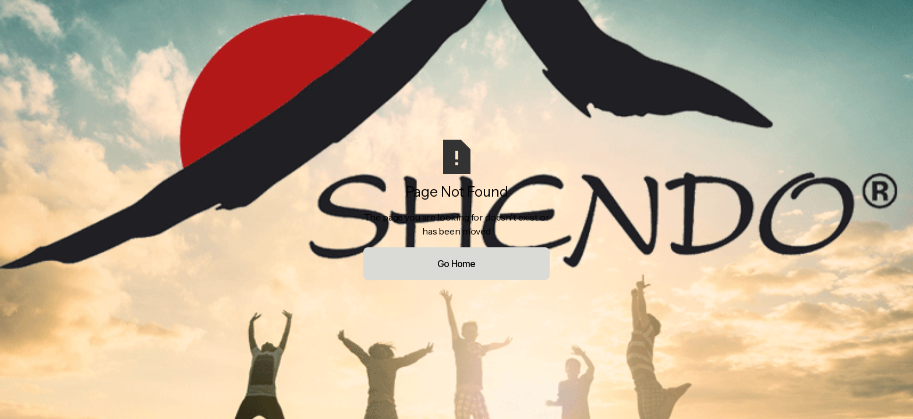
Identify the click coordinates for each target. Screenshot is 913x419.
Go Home (456, 263)
